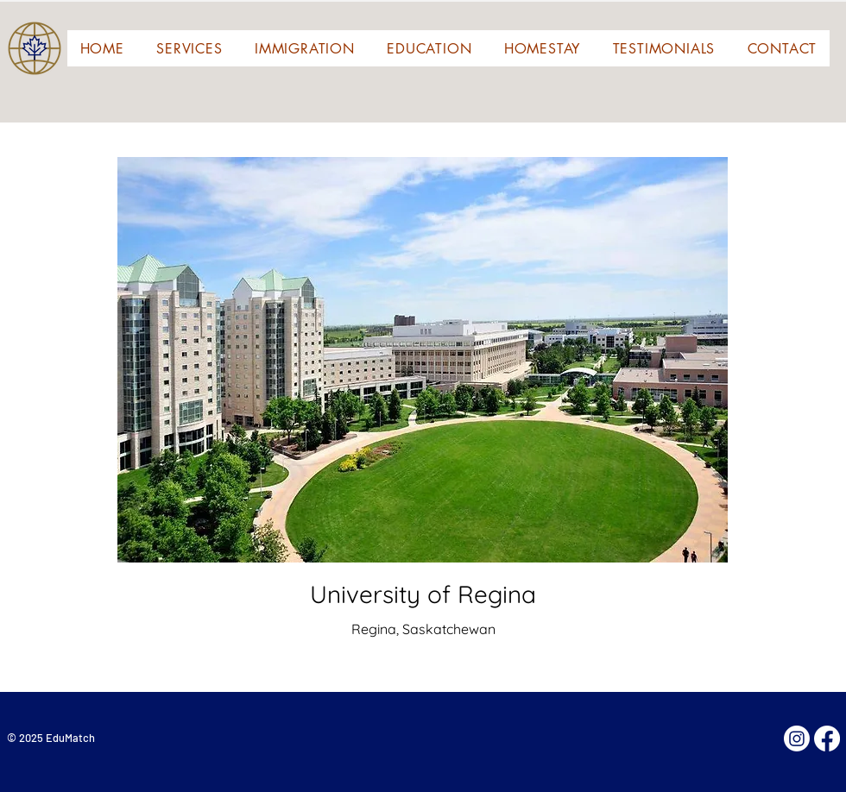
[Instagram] (797, 738)
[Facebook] (827, 738)
